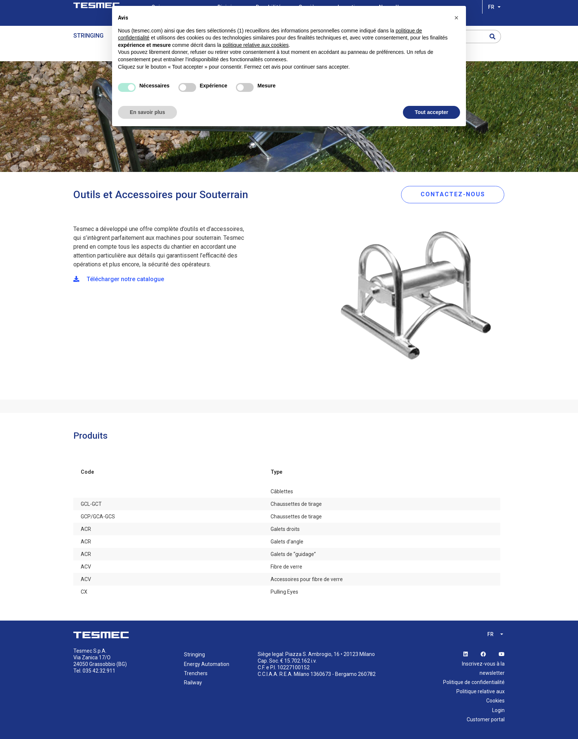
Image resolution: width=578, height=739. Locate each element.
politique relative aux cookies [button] (256, 45)
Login (498, 710)
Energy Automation (206, 664)
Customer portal (486, 719)
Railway (193, 683)
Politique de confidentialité (474, 682)
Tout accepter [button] (431, 112)
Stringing (88, 35)
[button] (456, 18)
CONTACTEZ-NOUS (453, 194)
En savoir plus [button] (147, 112)
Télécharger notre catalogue (118, 279)
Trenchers (196, 673)
